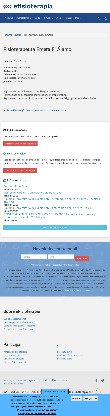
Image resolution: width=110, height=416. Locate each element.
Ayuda (32, 380)
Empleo (59, 17)
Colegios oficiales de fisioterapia (18, 329)
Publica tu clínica (64, 358)
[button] (106, 18)
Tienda (37, 17)
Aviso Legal (8, 380)
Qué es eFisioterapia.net (14, 318)
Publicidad (42, 380)
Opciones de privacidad (55, 391)
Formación (48, 17)
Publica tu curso (64, 351)
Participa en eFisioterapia (15, 351)
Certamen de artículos (13, 358)
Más (78, 17)
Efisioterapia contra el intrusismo (18, 322)
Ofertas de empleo (13, 35)
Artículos (9, 17)
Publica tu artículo (11, 355)
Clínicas (68, 17)
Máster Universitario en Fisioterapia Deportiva (32, 192)
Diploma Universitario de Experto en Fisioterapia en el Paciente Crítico (47, 208)
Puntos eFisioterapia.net (14, 362)
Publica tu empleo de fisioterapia (20, 143)
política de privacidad (70, 265)
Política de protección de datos (77, 290)
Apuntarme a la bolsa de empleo (20, 170)
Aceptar (76, 398)
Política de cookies (58, 380)
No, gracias (91, 398)
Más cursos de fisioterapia (55, 227)
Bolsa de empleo (14, 153)
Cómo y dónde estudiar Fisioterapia (20, 325)
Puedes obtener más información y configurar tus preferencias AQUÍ (37, 411)
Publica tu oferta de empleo (70, 355)
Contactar (21, 380)
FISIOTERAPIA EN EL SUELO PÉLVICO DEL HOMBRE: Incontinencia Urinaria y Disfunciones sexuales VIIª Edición (49, 215)
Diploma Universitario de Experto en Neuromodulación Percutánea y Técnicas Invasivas (51, 200)
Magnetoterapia (23, 17)
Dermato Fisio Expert (16, 186)
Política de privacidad (13, 383)
